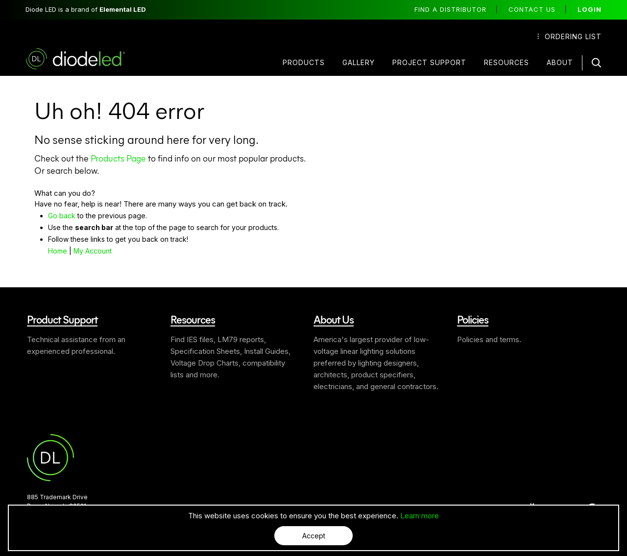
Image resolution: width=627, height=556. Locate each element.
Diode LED (83, 58)
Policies (472, 319)
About (560, 62)
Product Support (62, 319)
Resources (506, 62)
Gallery (358, 62)
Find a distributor (450, 9)
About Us (334, 319)
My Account (92, 251)
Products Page (118, 158)
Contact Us (531, 9)
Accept (313, 536)
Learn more (419, 515)
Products (304, 62)
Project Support (429, 62)
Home (57, 251)
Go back (61, 215)
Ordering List (569, 36)
